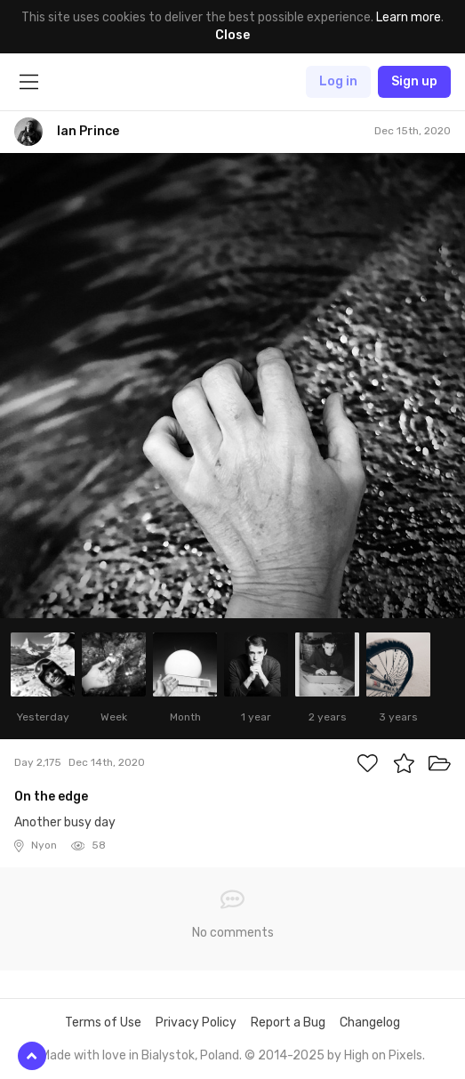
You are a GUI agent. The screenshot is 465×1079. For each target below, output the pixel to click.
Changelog (370, 1022)
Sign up (414, 81)
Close (232, 35)
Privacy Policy (196, 1022)
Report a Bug (288, 1022)
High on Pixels (383, 1055)
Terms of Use (103, 1022)
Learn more (408, 17)
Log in (338, 81)
